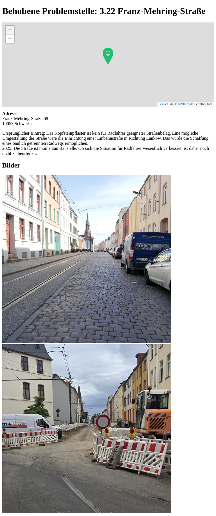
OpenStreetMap (184, 104)
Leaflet (163, 104)
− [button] (10, 39)
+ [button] (10, 30)
